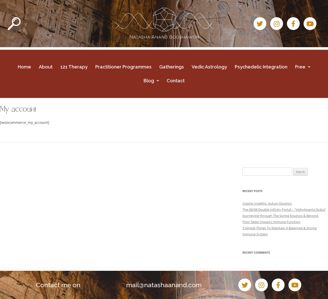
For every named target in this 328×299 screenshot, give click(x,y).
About (46, 66)
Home (24, 66)
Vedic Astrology (209, 66)
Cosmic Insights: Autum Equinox (267, 203)
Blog (151, 80)
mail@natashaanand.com (164, 285)
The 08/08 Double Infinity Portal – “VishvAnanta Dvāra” (284, 209)
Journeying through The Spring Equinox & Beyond (280, 215)
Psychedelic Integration (261, 66)
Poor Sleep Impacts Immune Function (271, 222)
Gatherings (171, 66)
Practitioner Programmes (123, 66)
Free (302, 66)
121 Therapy (74, 66)
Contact (176, 80)
